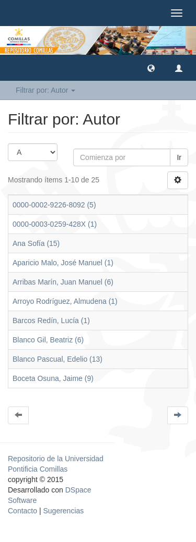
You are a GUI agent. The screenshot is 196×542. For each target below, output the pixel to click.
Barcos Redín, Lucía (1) (51, 320)
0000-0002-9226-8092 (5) (54, 205)
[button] (151, 68)
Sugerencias (63, 511)
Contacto (22, 511)
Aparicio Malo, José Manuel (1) (63, 262)
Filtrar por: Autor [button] (45, 90)
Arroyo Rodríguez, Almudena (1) (65, 301)
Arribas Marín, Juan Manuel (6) (63, 282)
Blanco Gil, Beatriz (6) (48, 340)
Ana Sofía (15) (36, 243)
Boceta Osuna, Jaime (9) (53, 378)
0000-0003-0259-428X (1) (55, 224)
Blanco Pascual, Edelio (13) (57, 359)
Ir (179, 157)
